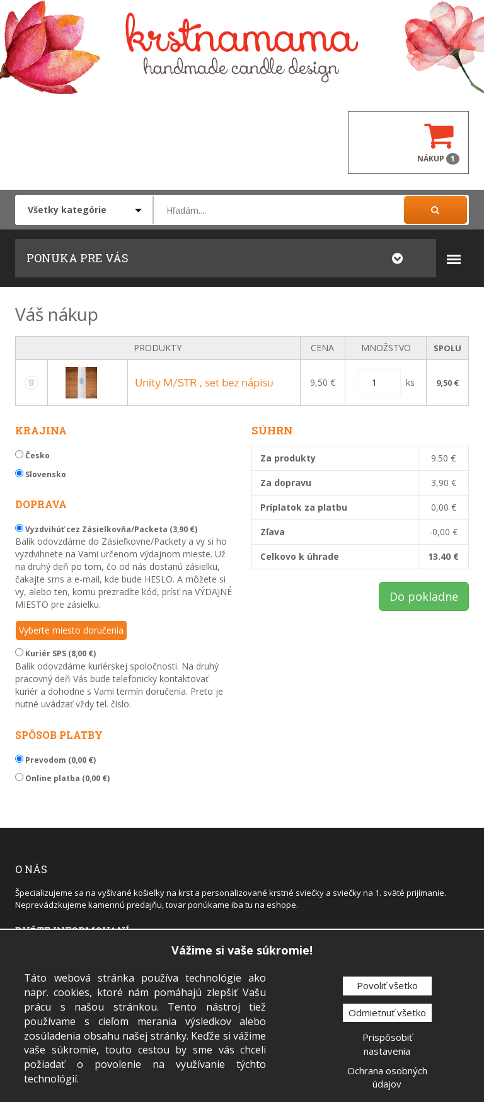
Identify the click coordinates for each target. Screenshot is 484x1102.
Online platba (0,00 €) (62, 778)
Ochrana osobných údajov (387, 1077)
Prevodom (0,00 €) (55, 760)
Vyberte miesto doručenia (71, 630)
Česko (32, 455)
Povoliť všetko (387, 985)
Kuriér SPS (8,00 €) (55, 653)
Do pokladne (423, 596)
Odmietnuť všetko (387, 1012)
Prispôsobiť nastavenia (387, 1044)
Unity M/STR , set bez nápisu (204, 382)
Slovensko (40, 474)
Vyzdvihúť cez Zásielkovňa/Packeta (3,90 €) (106, 529)
